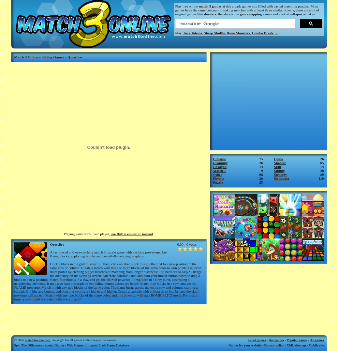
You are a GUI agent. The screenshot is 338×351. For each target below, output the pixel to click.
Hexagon (220, 167)
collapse (296, 14)
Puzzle (218, 182)
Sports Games (54, 345)
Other (217, 174)
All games (317, 340)
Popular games (297, 340)
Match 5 (219, 171)
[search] (235, 24)
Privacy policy (274, 345)
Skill (277, 167)
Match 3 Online (26, 57)
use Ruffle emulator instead (132, 234)
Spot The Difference (28, 345)
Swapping (281, 178)
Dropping (220, 163)
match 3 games (210, 6)
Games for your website (244, 345)
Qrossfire (74, 57)
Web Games (75, 345)
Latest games (257, 340)
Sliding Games (53, 57)
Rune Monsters (238, 33)
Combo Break (262, 33)
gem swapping (251, 14)
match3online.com (37, 340)
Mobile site (316, 345)
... (276, 33)
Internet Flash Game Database (107, 345)
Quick (279, 159)
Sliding (279, 171)
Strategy (280, 174)
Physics (219, 178)
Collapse (219, 159)
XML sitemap (296, 345)
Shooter (280, 163)
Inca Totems (193, 33)
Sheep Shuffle (214, 33)
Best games (276, 340)
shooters (210, 14)
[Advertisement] (109, 317)
